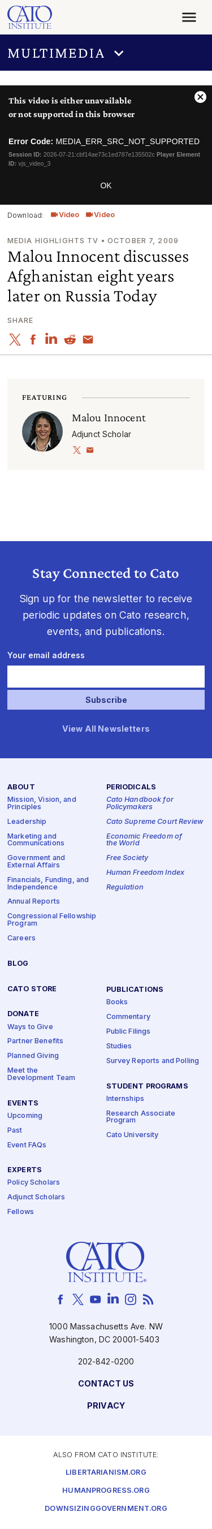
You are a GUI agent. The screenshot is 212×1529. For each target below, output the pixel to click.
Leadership (26, 822)
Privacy (106, 1406)
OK (105, 185)
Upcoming (24, 1116)
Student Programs (147, 1086)
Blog (18, 963)
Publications (135, 990)
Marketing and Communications (35, 840)
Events (22, 1103)
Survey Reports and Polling (153, 1061)
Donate (23, 1014)
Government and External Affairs (36, 862)
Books (117, 1002)
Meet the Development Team (41, 1074)
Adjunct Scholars (36, 1198)
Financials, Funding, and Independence (48, 883)
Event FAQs (26, 1145)
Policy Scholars (33, 1183)
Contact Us (106, 1384)
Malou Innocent (109, 417)
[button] (106, 53)
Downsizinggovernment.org (106, 1509)
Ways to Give (30, 1027)
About (21, 788)
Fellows (20, 1212)
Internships (125, 1099)
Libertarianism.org (106, 1472)
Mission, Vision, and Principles (41, 804)
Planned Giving (33, 1056)
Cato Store (32, 989)
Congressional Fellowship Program (51, 920)
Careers (21, 938)
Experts (24, 1170)
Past (15, 1130)
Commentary (128, 1017)
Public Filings (128, 1031)
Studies (119, 1046)
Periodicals (131, 788)
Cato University (132, 1135)
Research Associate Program (141, 1117)
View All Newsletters (106, 729)
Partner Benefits (35, 1042)
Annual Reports (33, 902)
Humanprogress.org (105, 1491)
